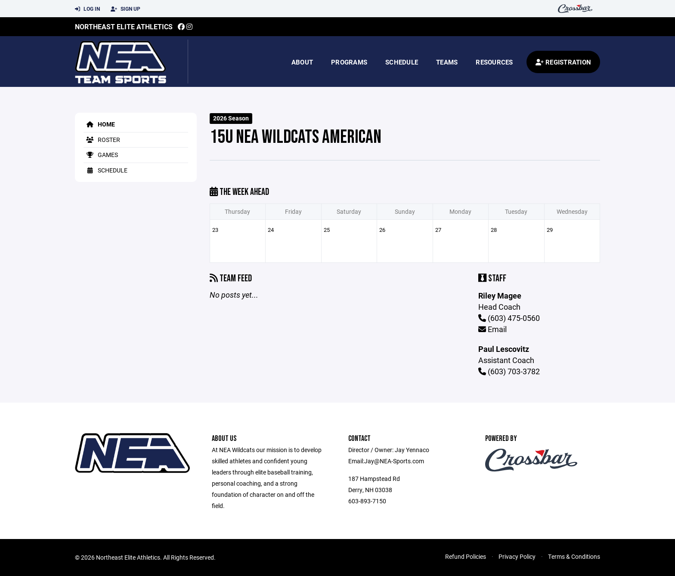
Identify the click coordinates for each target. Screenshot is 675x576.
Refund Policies (465, 556)
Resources (494, 62)
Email (492, 329)
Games (101, 155)
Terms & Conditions (574, 556)
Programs (349, 62)
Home (99, 124)
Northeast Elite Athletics (124, 26)
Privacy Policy (517, 556)
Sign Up (125, 9)
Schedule (401, 62)
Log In (87, 9)
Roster (102, 140)
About (302, 62)
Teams (447, 62)
